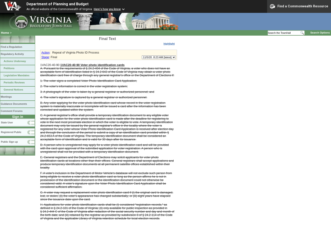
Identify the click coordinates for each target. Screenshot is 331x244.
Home (5, 32)
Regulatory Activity (12, 54)
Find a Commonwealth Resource (299, 6)
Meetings (6, 96)
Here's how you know (107, 9)
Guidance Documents (14, 103)
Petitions (9, 68)
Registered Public (11, 132)
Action (45, 52)
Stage (45, 57)
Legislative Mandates (16, 75)
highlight (169, 43)
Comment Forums (12, 111)
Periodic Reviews (14, 82)
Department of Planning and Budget (57, 4)
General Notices (13, 89)
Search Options (320, 32)
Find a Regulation (11, 46)
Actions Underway (15, 61)
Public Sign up (9, 141)
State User (7, 122)
